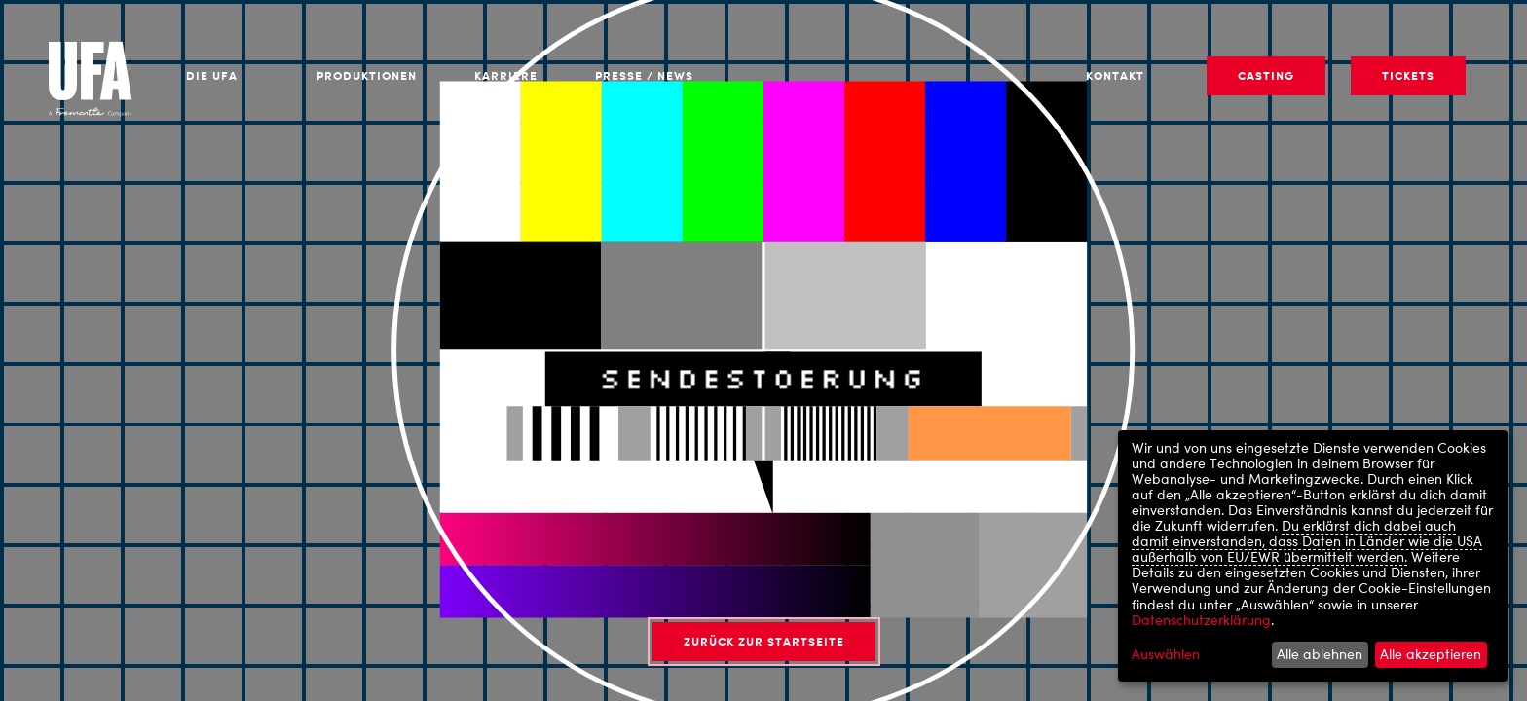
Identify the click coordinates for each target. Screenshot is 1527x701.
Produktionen (367, 75)
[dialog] (1313, 556)
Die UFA (212, 75)
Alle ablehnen (1319, 654)
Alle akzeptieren (1430, 654)
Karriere (506, 75)
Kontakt (1115, 75)
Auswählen (1166, 654)
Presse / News (644, 75)
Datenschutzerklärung (1201, 619)
